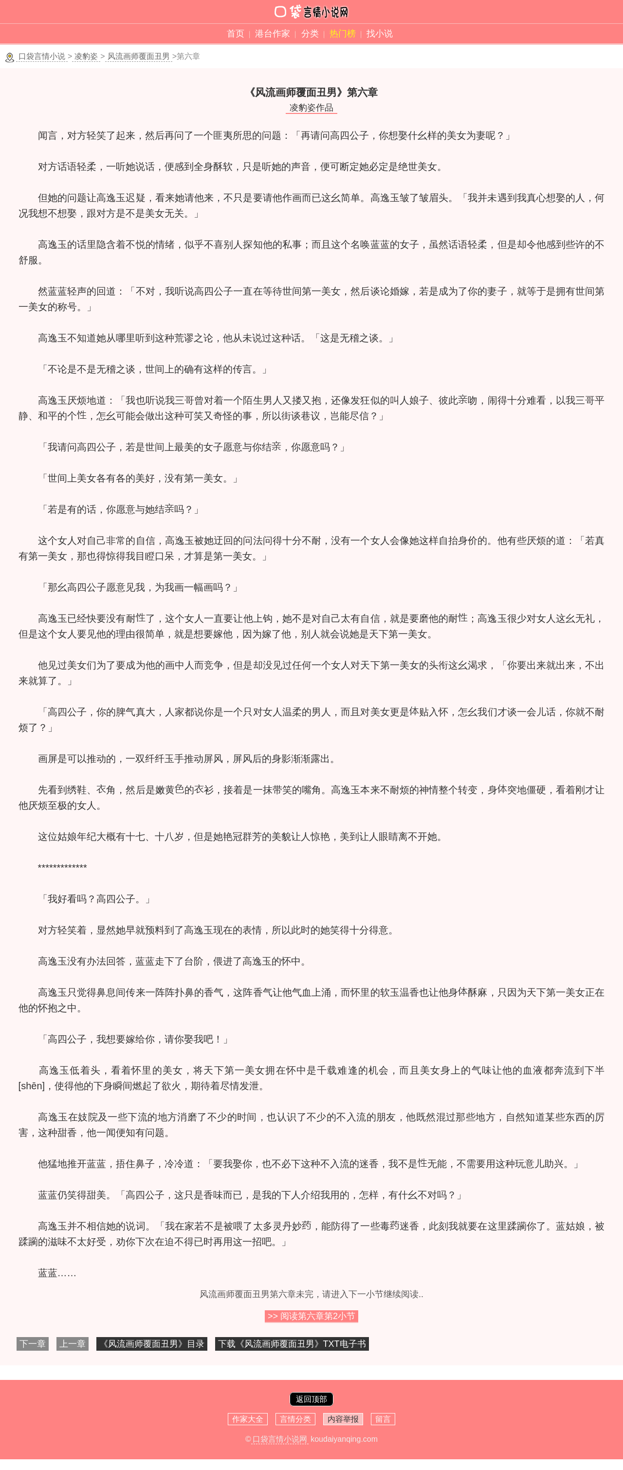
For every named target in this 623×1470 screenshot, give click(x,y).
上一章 (72, 1344)
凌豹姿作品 (311, 107)
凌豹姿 (86, 56)
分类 (310, 33)
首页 (235, 33)
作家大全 (247, 1419)
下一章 (32, 1344)
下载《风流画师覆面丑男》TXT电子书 (292, 1344)
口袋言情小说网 (280, 1439)
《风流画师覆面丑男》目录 (151, 1344)
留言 (383, 1419)
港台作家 (272, 33)
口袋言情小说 (41, 56)
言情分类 (295, 1419)
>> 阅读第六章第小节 (311, 1316)
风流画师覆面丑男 (139, 56)
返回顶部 (311, 1399)
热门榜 (343, 33)
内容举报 (343, 1419)
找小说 (379, 33)
